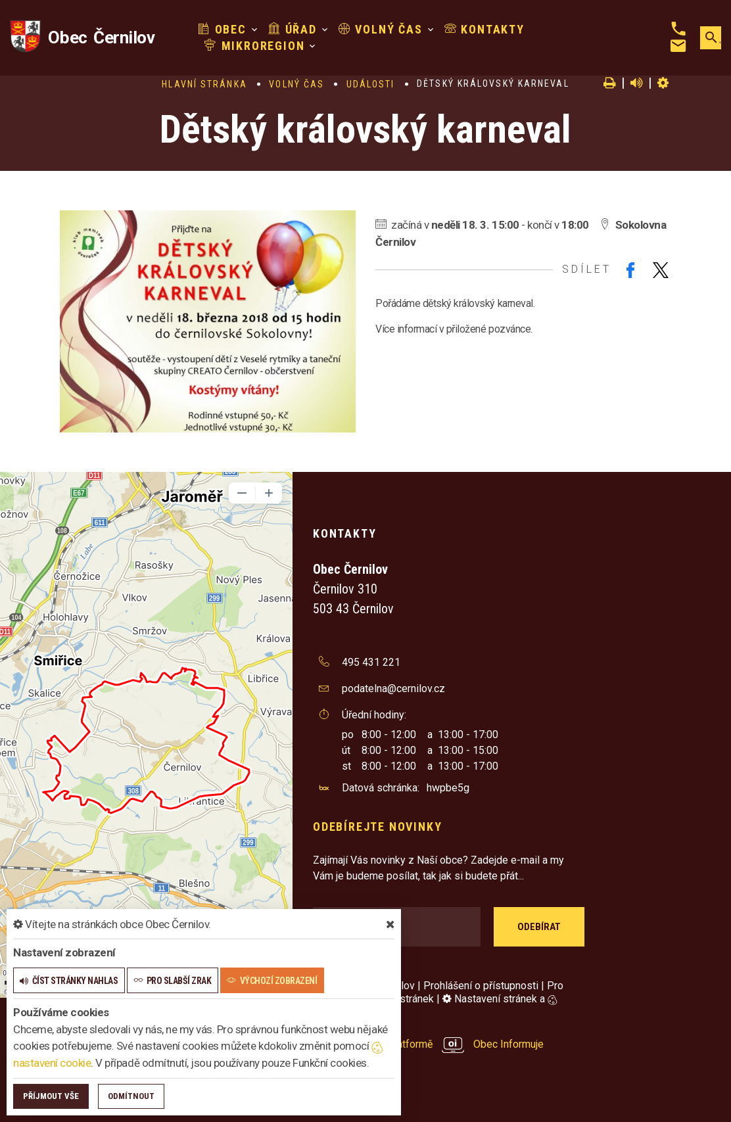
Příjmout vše (51, 1096)
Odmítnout (131, 1096)
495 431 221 (371, 662)
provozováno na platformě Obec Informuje (428, 1044)
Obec (222, 29)
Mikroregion (254, 46)
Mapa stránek (402, 999)
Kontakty (484, 29)
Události (370, 84)
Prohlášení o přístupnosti (480, 985)
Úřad (292, 29)
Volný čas (381, 29)
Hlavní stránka (204, 84)
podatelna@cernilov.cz (393, 688)
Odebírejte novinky (377, 826)
